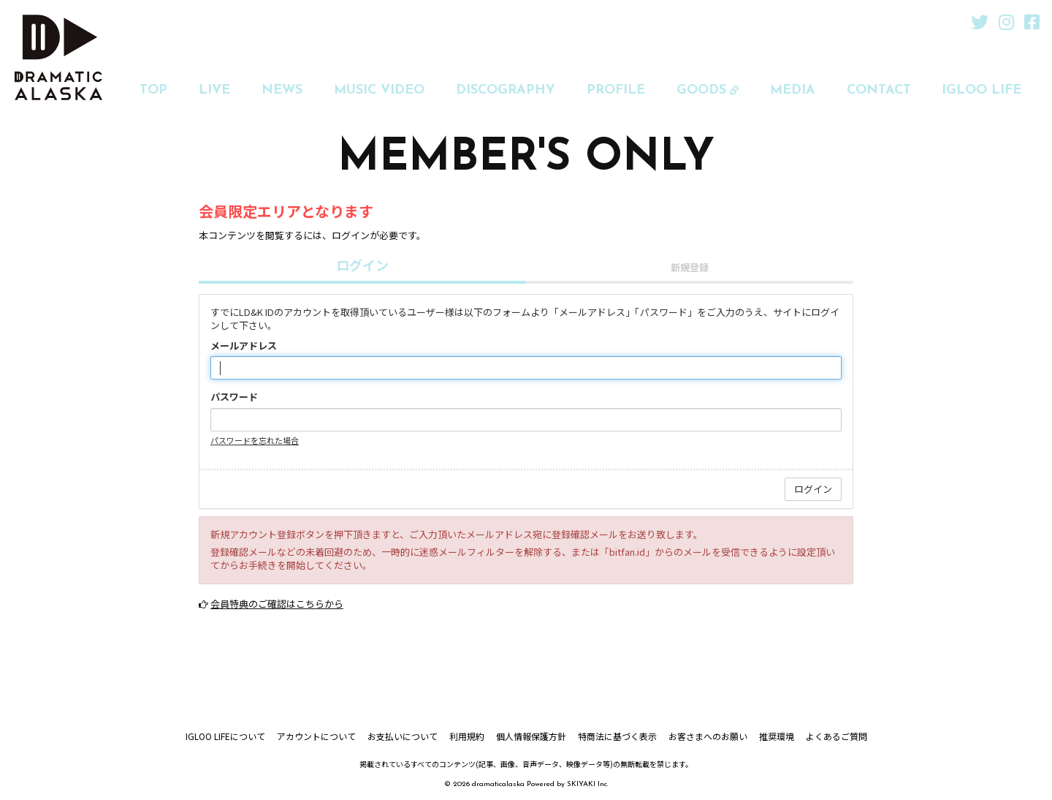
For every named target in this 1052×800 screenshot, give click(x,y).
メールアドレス (243, 345)
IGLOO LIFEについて (225, 736)
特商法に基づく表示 (617, 736)
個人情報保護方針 (531, 736)
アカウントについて (316, 736)
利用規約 (466, 736)
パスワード (234, 397)
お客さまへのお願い (707, 736)
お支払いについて (402, 736)
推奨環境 (776, 736)
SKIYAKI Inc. (588, 784)
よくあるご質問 (836, 736)
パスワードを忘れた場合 (254, 440)
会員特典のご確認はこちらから (276, 604)
